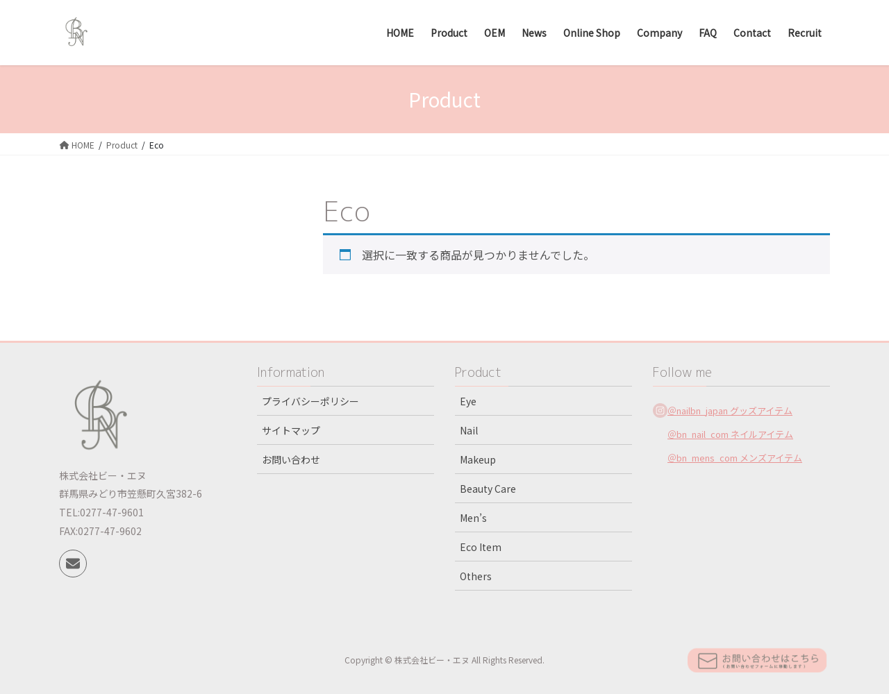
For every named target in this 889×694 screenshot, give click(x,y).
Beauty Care (488, 489)
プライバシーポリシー (310, 401)
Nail (469, 430)
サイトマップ (291, 430)
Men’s (473, 518)
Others (476, 576)
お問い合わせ (291, 459)
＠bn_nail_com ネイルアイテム (730, 434)
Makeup (478, 459)
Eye (468, 401)
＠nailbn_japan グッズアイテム (729, 410)
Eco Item (480, 547)
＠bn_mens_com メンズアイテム (734, 457)
